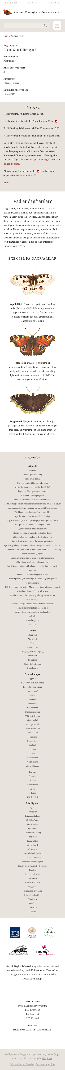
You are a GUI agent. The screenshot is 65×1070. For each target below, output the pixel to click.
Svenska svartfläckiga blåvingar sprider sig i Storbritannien (32, 508)
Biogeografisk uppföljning (32, 651)
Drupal (56, 1054)
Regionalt (32, 837)
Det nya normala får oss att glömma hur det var (32, 499)
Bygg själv (32, 886)
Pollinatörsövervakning (32, 891)
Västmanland (32, 762)
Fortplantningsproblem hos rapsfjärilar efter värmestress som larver (33, 504)
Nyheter (32, 470)
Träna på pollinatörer (32, 895)
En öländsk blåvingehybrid (32, 495)
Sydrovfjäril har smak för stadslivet (32, 529)
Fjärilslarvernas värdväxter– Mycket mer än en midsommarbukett (32, 587)
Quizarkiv (32, 828)
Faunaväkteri (32, 841)
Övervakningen (32, 674)
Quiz (32, 807)
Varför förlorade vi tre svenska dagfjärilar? (32, 487)
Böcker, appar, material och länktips (32, 866)
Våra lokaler (32, 732)
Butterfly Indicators (32, 664)
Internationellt (32, 845)
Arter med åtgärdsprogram (32, 862)
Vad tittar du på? (32, 599)
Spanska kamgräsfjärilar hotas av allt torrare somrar (32, 558)
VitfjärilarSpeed (32, 820)
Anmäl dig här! (32, 620)
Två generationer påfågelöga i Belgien (33, 608)
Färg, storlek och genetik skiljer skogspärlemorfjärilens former (32, 520)
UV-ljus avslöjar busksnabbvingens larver (32, 524)
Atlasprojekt (32, 849)
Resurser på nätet (32, 874)
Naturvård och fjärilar (32, 853)
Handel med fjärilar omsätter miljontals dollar (32, 533)
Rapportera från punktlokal (32, 683)
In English (32, 3)
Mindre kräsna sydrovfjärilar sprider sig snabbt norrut (32, 595)
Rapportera (32, 678)
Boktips (32, 870)
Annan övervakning (32, 832)
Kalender (32, 616)
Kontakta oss (32, 668)
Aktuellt (32, 466)
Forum (32, 772)
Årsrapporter (32, 647)
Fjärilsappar (32, 878)
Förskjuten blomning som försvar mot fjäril (32, 512)
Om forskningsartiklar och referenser (32, 483)
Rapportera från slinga (32, 687)
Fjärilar (32, 911)
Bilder (32, 789)
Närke (32, 753)
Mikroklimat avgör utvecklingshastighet (32, 562)
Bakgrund (32, 635)
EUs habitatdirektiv (32, 857)
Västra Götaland (32, 766)
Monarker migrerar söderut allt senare (32, 591)
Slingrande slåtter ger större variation (32, 491)
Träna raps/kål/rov (32, 816)
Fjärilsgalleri (32, 797)
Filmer (32, 643)
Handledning (32, 708)
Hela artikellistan (32, 479)
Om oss (32, 630)
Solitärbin (32, 907)
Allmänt (32, 793)
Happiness (47, 1058)
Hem (5, 36)
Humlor (32, 903)
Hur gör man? (32, 691)
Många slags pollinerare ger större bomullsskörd (32, 603)
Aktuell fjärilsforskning (32, 474)
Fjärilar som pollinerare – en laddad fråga (32, 516)
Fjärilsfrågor (32, 785)
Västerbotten (32, 757)
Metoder (32, 699)
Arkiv (6, 182)
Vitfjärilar (32, 812)
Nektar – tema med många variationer (32, 574)
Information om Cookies (22, 1064)
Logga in (54, 3)
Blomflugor (32, 899)
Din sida (32, 624)
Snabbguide (32, 703)
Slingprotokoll (32, 720)
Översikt (32, 776)
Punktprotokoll (32, 724)
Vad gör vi (32, 639)
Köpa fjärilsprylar (32, 882)
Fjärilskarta (32, 737)
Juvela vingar (32, 824)
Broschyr (32, 695)
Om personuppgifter (45, 1064)
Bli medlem (11, 3)
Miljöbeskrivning (32, 712)
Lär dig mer (32, 803)
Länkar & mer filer (32, 728)
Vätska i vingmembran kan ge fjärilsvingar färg (32, 537)
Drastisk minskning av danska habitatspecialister (32, 541)
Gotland (32, 745)
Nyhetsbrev (32, 655)
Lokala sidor (32, 741)
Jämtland (32, 749)
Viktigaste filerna (32, 716)
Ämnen (32, 780)
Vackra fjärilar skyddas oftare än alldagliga (32, 612)
